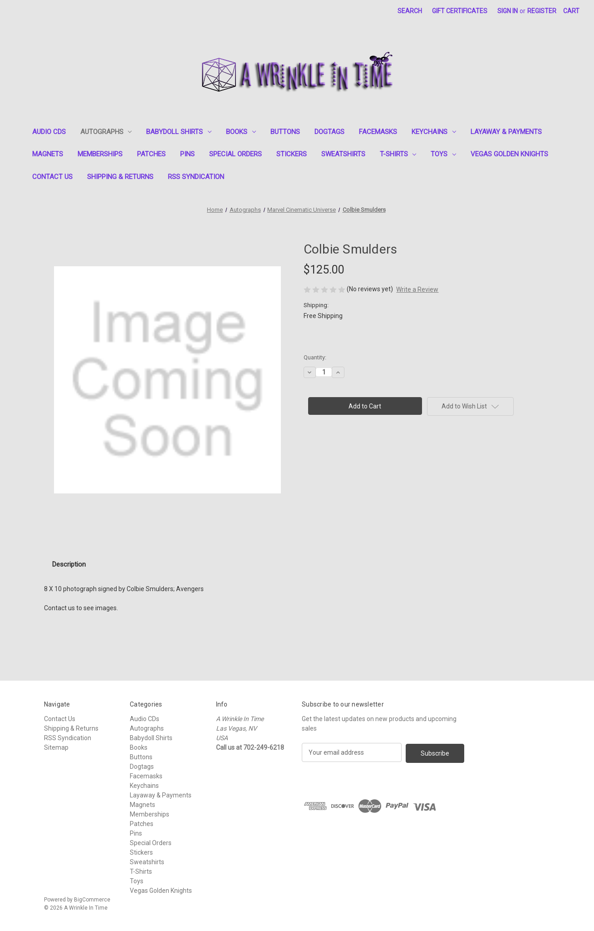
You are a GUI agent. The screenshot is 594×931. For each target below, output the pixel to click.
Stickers (291, 154)
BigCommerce (92, 899)
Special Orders (235, 154)
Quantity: (315, 357)
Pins (187, 154)
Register (541, 11)
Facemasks (378, 132)
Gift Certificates (459, 11)
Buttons (285, 132)
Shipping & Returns (120, 177)
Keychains (434, 132)
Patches (151, 154)
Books (241, 132)
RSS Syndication (196, 177)
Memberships (100, 154)
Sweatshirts (343, 154)
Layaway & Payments (506, 132)
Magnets (47, 154)
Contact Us (52, 177)
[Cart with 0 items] (571, 11)
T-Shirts (398, 154)
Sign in (507, 11)
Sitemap (56, 747)
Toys (443, 154)
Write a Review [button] (417, 289)
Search (410, 11)
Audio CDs (49, 132)
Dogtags (329, 132)
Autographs (106, 132)
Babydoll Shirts (178, 132)
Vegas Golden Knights (509, 154)
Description (69, 564)
